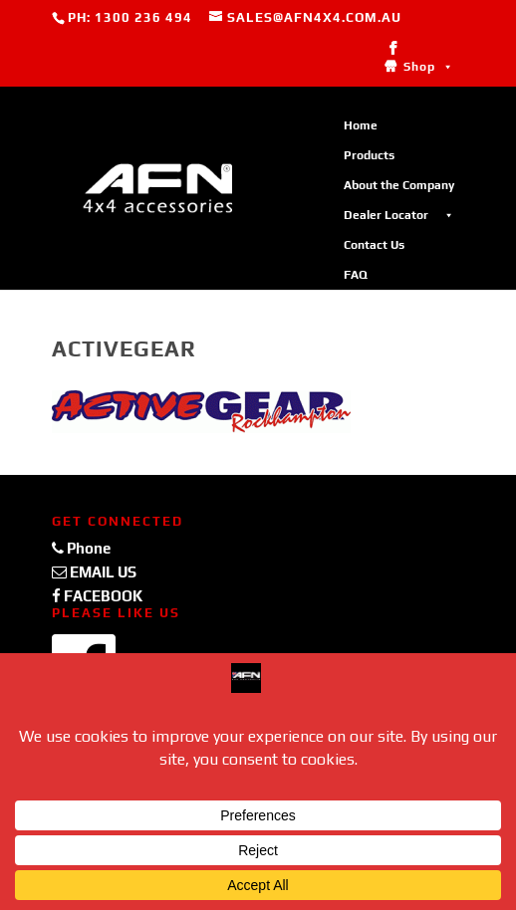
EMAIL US (94, 572)
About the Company (399, 185)
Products (369, 155)
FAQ (356, 275)
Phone (81, 548)
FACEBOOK (97, 595)
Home (361, 125)
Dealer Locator (399, 215)
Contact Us (374, 245)
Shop (428, 67)
